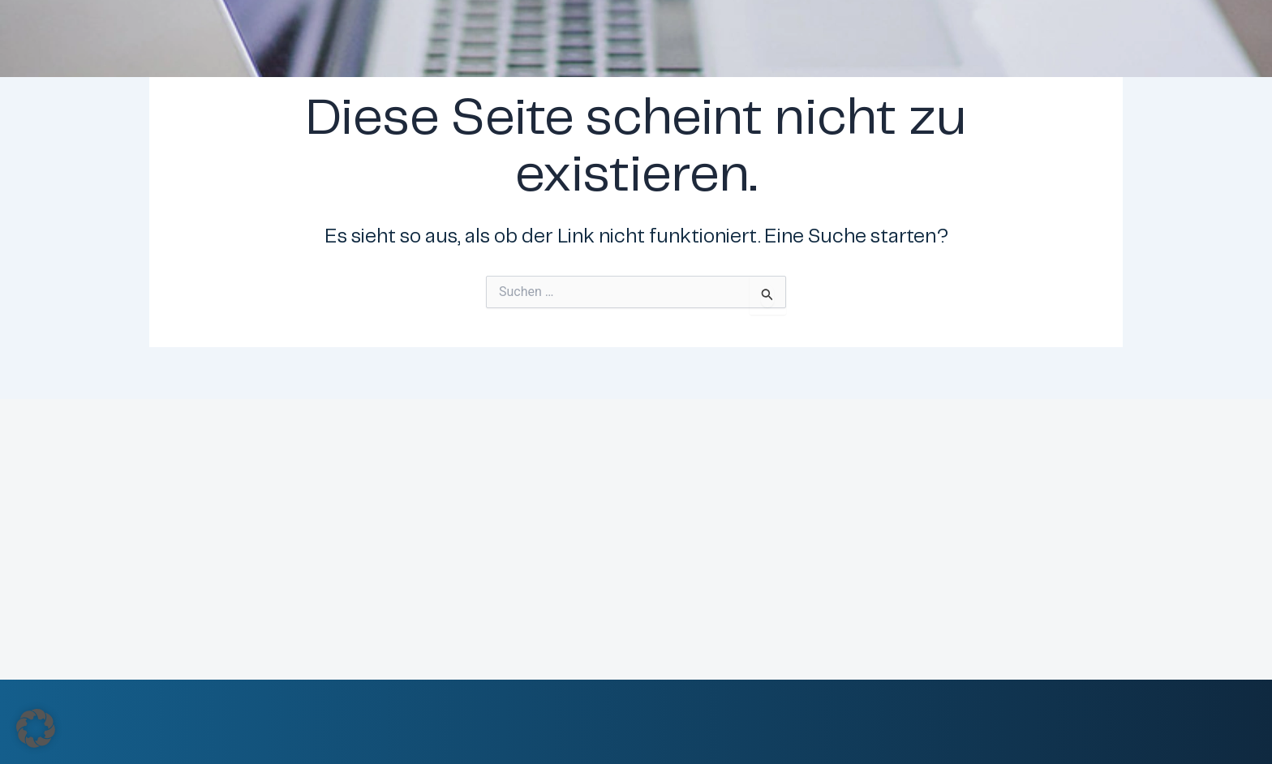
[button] (35, 728)
